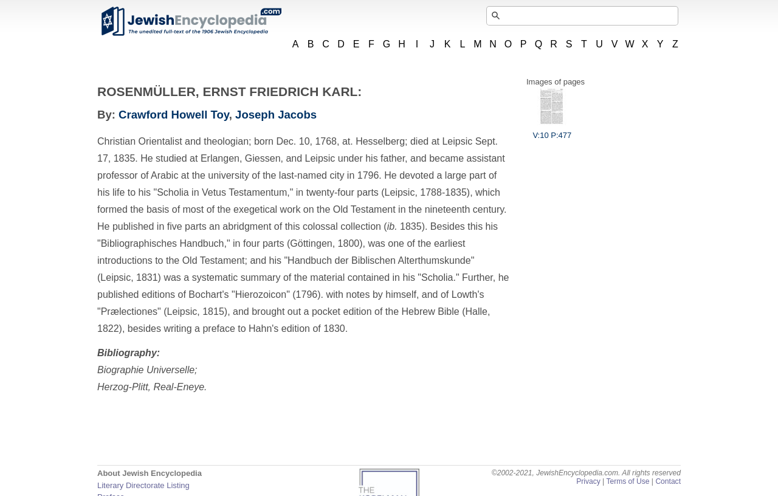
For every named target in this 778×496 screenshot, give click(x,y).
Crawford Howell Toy (174, 114)
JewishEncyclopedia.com (190, 21)
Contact (668, 481)
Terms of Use (627, 481)
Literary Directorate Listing (143, 485)
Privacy (588, 481)
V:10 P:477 (551, 131)
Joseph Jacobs (276, 114)
